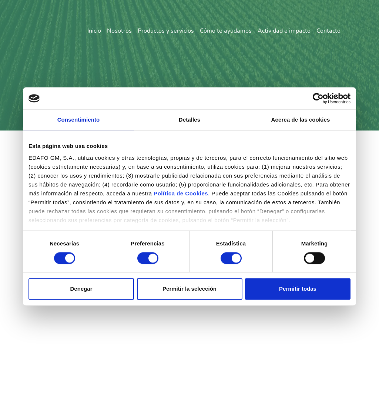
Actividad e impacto (284, 30)
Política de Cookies (181, 193)
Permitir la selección (189, 289)
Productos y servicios (166, 30)
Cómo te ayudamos (226, 30)
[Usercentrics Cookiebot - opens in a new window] (318, 98)
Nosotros (119, 30)
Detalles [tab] (189, 119)
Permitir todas (297, 289)
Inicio (94, 30)
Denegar (81, 289)
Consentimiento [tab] (78, 119)
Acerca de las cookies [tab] (300, 119)
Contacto (328, 30)
